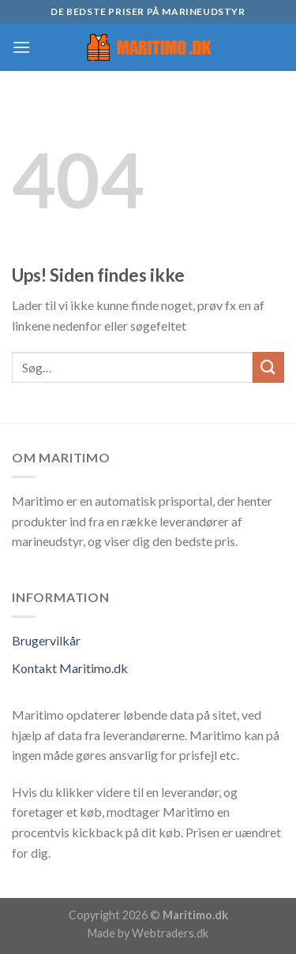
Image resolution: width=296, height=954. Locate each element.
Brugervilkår (46, 640)
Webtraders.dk (170, 933)
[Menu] (21, 47)
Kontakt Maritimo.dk (70, 667)
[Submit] (268, 367)
